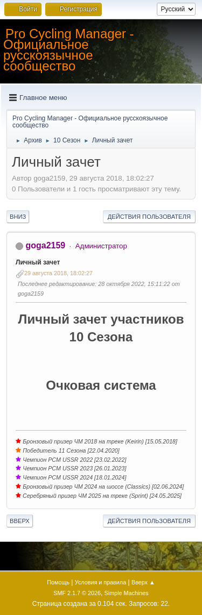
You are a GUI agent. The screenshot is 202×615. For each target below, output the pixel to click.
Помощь (58, 582)
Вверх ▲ (143, 582)
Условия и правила (100, 582)
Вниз (18, 216)
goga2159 (45, 245)
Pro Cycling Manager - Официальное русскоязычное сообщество (68, 49)
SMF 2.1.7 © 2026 (77, 593)
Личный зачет (38, 262)
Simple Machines (127, 593)
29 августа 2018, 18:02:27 (58, 273)
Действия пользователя (149, 216)
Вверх (20, 521)
